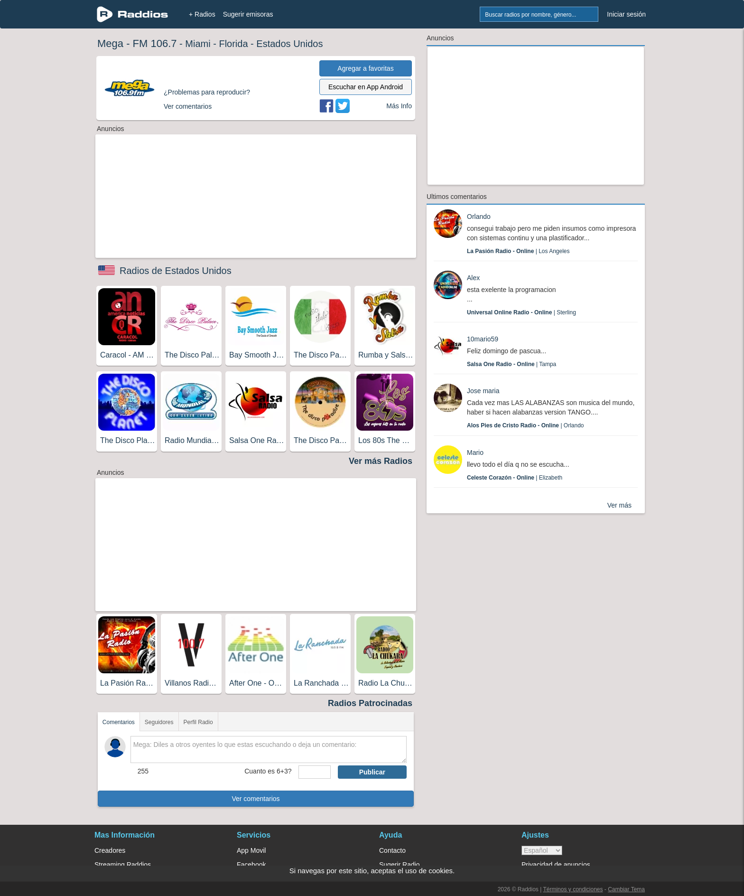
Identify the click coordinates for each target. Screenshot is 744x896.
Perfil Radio (198, 722)
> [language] (541, 850)
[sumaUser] (314, 772)
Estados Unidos (289, 43)
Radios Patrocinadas (370, 703)
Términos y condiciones (573, 889)
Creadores (109, 850)
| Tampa (511, 364)
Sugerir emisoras (248, 14)
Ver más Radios (380, 461)
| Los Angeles (518, 251)
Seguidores (159, 722)
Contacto (392, 850)
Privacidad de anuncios (555, 864)
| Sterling (521, 312)
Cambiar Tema (626, 889)
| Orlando (525, 425)
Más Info (399, 106)
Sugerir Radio (399, 864)
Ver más (619, 505)
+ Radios (202, 14)
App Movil (251, 850)
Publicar (372, 772)
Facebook (251, 864)
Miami (197, 43)
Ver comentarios (255, 798)
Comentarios (118, 722)
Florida (233, 43)
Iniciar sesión (626, 14)
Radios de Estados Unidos (176, 270)
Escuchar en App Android (365, 87)
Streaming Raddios (122, 864)
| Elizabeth (514, 477)
